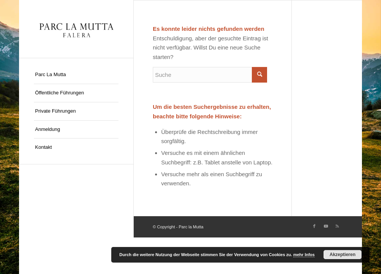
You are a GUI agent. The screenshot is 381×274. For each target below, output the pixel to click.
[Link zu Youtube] (325, 226)
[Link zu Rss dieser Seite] (337, 226)
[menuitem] (76, 75)
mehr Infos (304, 254)
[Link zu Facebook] (314, 226)
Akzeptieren (342, 254)
